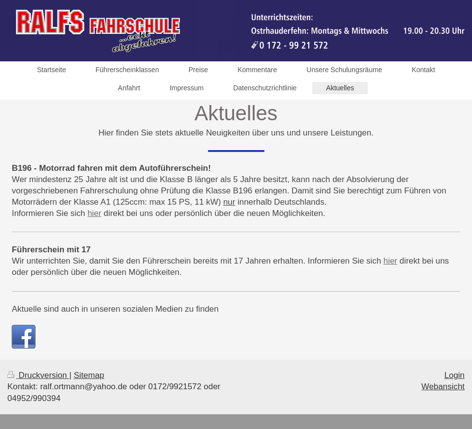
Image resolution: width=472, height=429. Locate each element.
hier (94, 213)
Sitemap (89, 375)
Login (454, 375)
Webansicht (443, 386)
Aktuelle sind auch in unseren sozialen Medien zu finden (115, 309)
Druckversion (38, 375)
